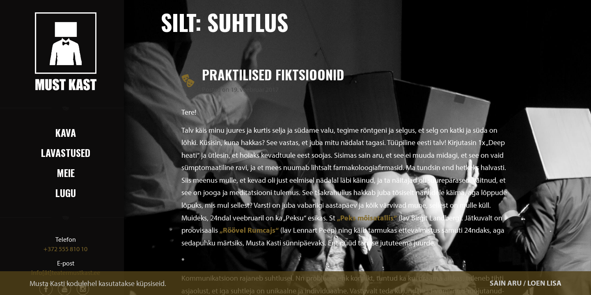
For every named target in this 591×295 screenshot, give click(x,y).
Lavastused (65, 152)
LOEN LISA (544, 283)
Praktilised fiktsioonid (273, 74)
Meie (66, 172)
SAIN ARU (506, 283)
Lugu (65, 192)
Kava (65, 132)
